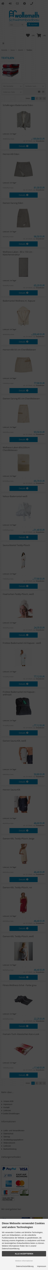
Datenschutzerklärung (25, 1266)
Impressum (41, 1266)
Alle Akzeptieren (24, 1254)
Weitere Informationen (24, 1261)
